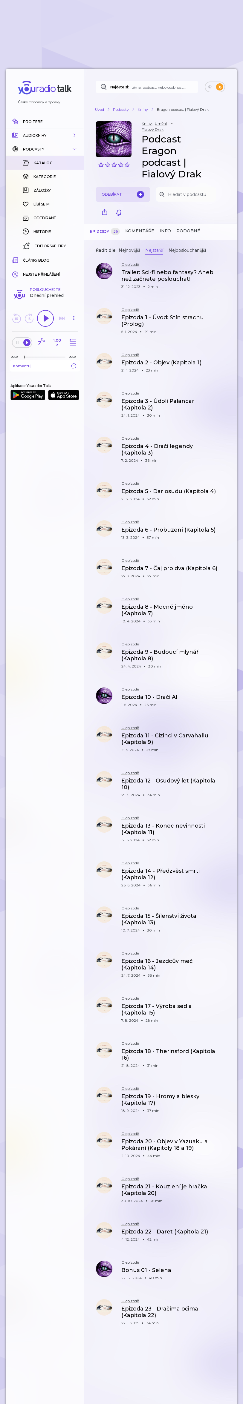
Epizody (105, 231)
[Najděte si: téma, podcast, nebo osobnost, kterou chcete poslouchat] (147, 87)
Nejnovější (129, 250)
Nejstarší (154, 250)
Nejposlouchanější (187, 250)
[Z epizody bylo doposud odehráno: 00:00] (16, 259)
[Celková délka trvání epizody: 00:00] (74, 259)
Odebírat (123, 194)
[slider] (24, 260)
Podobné (188, 231)
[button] (45, 135)
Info (165, 231)
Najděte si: (119, 87)
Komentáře (139, 231)
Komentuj (45, 268)
